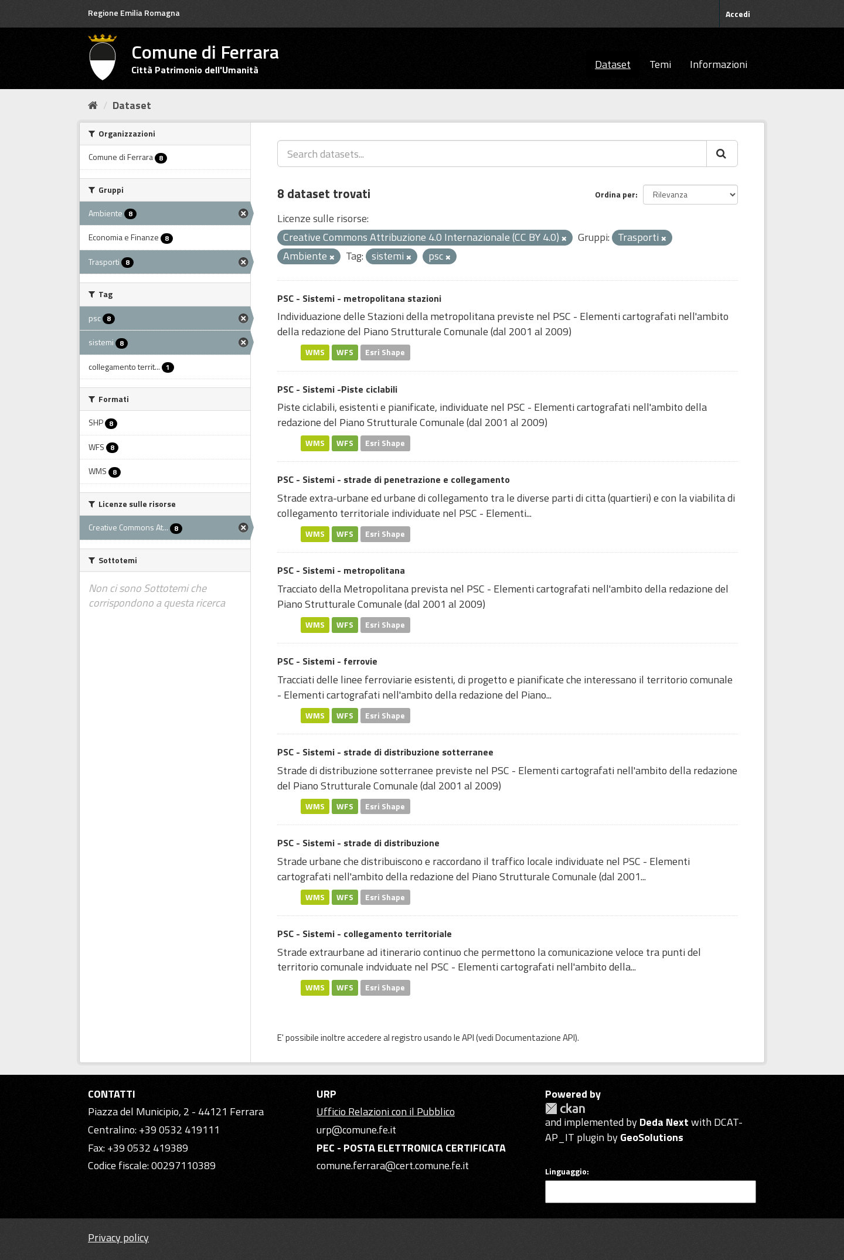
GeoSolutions (651, 1137)
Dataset (613, 64)
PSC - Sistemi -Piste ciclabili (337, 389)
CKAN (565, 1108)
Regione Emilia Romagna (134, 12)
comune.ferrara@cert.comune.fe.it (392, 1165)
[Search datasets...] (492, 153)
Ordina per (615, 194)
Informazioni (718, 64)
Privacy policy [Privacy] (118, 1237)
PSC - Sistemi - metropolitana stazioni (359, 298)
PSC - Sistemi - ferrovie (327, 661)
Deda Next (664, 1122)
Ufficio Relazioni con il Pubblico (385, 1111)
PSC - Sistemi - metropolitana (341, 570)
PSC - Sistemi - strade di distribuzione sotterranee (385, 752)
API (468, 1037)
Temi (660, 64)
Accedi (738, 14)
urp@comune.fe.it (356, 1130)
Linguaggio (566, 1171)
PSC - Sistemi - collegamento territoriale (364, 934)
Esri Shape (385, 352)
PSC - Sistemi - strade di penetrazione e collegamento (393, 479)
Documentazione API (535, 1037)
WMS (315, 352)
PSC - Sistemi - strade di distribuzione (358, 843)
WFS (344, 352)
